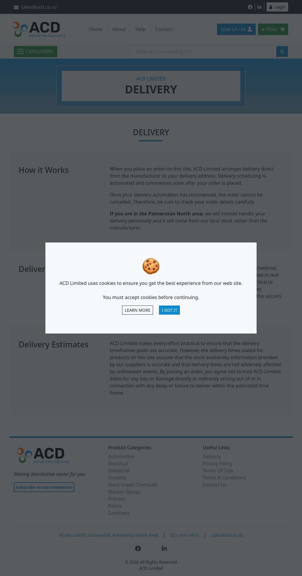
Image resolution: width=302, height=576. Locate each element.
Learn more (137, 310)
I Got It (169, 310)
